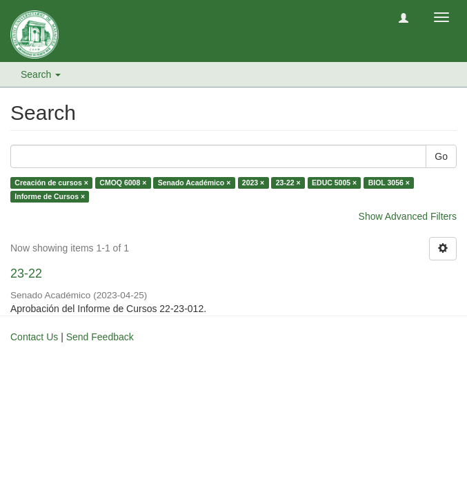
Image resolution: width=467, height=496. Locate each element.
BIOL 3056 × (389, 182)
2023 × (253, 182)
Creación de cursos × (51, 182)
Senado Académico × (194, 182)
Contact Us (34, 336)
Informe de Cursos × (49, 196)
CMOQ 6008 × (122, 182)
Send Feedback (100, 336)
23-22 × (288, 182)
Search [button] (41, 74)
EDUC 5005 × (334, 182)
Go (441, 156)
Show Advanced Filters (408, 216)
